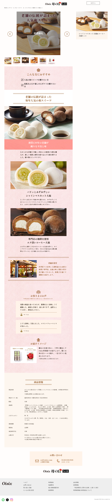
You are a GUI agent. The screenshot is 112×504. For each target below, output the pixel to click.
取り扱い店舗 (27, 487)
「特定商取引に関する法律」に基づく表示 (85, 487)
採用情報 (76, 485)
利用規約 (51, 482)
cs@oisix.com (46, 460)
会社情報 (76, 482)
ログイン (93, 3)
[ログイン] (93, 3)
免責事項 (51, 485)
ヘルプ (25, 482)
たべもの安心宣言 (28, 490)
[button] (11, 34)
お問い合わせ (27, 485)
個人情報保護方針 (53, 487)
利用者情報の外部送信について (82, 490)
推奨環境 (51, 490)
